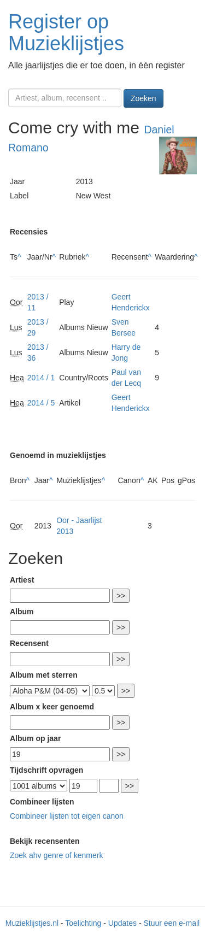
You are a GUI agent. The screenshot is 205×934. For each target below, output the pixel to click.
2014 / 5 (41, 402)
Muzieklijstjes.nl (31, 923)
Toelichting (83, 923)
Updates (122, 923)
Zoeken (143, 98)
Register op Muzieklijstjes (66, 32)
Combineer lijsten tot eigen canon (67, 816)
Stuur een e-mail (171, 923)
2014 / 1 (41, 377)
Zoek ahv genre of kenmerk (56, 855)
